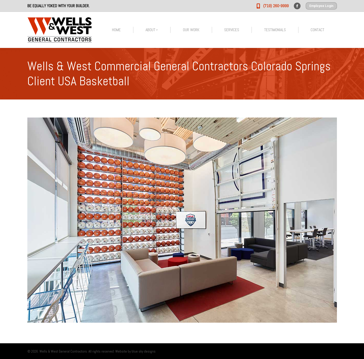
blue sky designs (144, 351)
